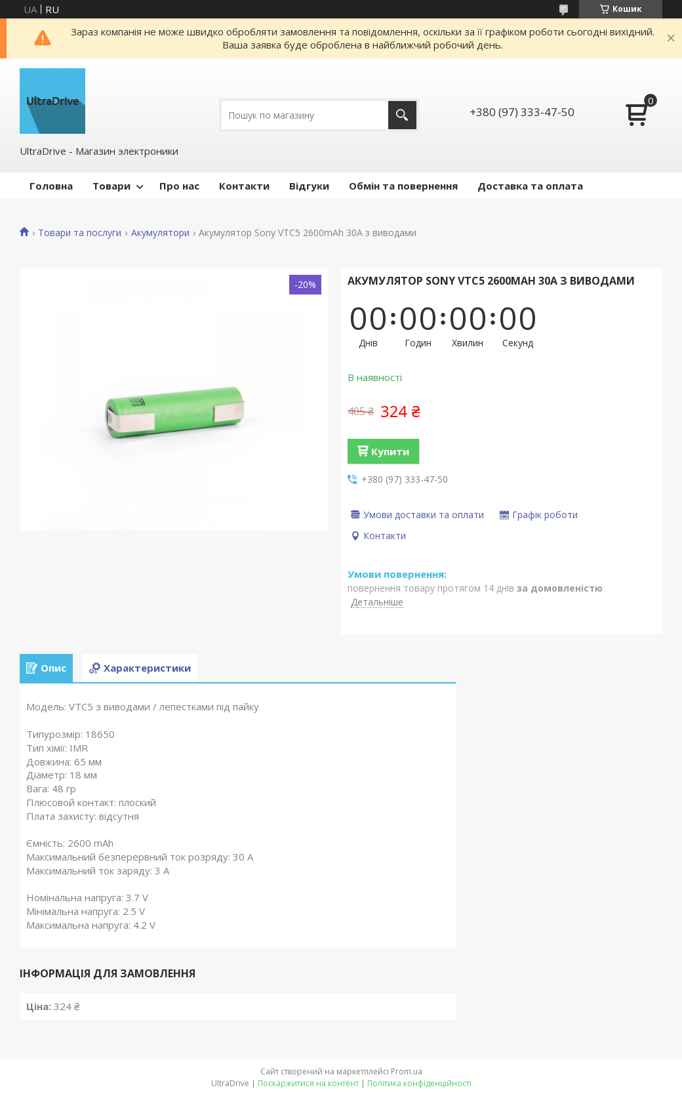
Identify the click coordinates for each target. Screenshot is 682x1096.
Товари (111, 185)
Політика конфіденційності (419, 1083)
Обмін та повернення (403, 185)
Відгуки (309, 185)
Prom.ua (406, 1071)
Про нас (179, 185)
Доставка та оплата (530, 185)
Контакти (244, 185)
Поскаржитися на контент (308, 1083)
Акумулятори (160, 233)
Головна (51, 185)
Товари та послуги (79, 233)
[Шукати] (402, 115)
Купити (390, 451)
